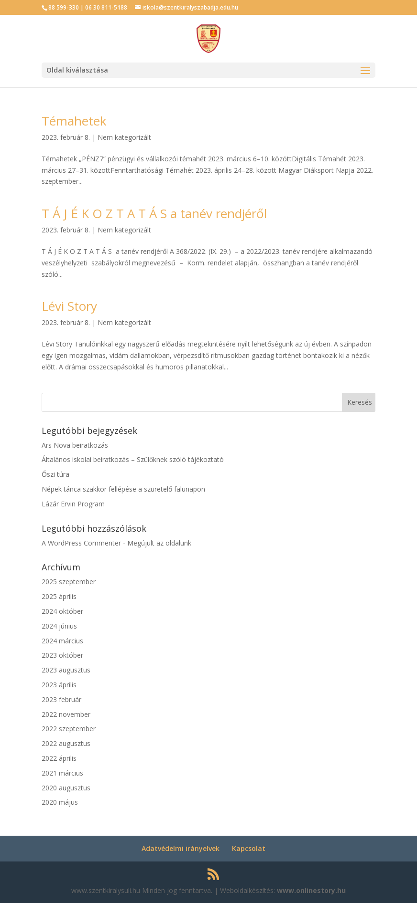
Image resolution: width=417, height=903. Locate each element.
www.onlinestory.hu (311, 890)
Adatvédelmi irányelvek (180, 848)
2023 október (62, 655)
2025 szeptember (69, 581)
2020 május (60, 802)
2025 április (59, 596)
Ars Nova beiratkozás (75, 445)
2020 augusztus (66, 787)
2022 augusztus (66, 743)
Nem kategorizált (124, 137)
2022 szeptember (69, 728)
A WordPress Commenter (81, 542)
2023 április (59, 684)
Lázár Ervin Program (73, 503)
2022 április (59, 758)
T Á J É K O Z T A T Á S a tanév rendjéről (154, 213)
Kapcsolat (248, 848)
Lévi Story (69, 306)
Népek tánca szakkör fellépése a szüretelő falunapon (123, 489)
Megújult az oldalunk (159, 542)
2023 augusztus (66, 669)
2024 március (62, 640)
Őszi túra (55, 474)
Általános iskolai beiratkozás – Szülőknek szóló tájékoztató (133, 459)
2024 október (62, 611)
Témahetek (74, 120)
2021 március (62, 772)
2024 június (59, 625)
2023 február (61, 699)
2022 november (66, 714)
